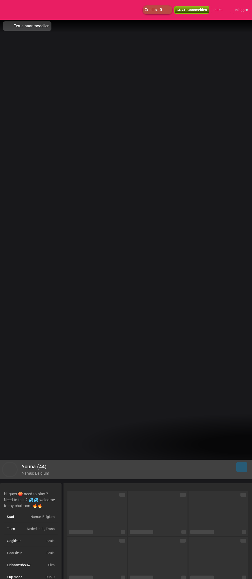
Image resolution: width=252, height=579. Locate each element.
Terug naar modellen (27, 26)
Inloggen (241, 10)
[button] (221, 10)
